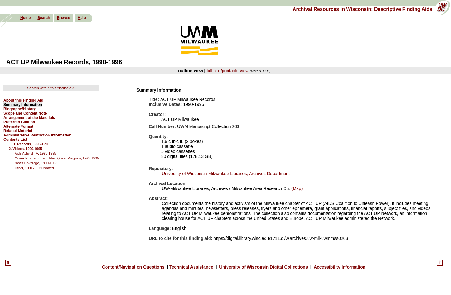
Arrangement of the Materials (29, 118)
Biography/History (19, 109)
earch (43, 18)
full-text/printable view (228, 70)
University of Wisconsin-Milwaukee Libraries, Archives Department (226, 173)
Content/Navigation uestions (134, 266)
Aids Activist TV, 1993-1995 (35, 153)
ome (25, 18)
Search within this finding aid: (51, 88)
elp (82, 18)
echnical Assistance (191, 266)
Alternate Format (18, 126)
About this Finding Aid (23, 100)
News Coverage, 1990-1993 (36, 163)
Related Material (17, 131)
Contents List (15, 139)
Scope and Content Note (25, 113)
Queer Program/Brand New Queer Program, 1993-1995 (57, 158)
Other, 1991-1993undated (34, 168)
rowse (63, 18)
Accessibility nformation (339, 266)
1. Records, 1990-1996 (31, 144)
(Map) (296, 188)
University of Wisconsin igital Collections (263, 266)
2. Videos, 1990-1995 (25, 148)
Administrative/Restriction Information (37, 135)
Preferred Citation (19, 122)
